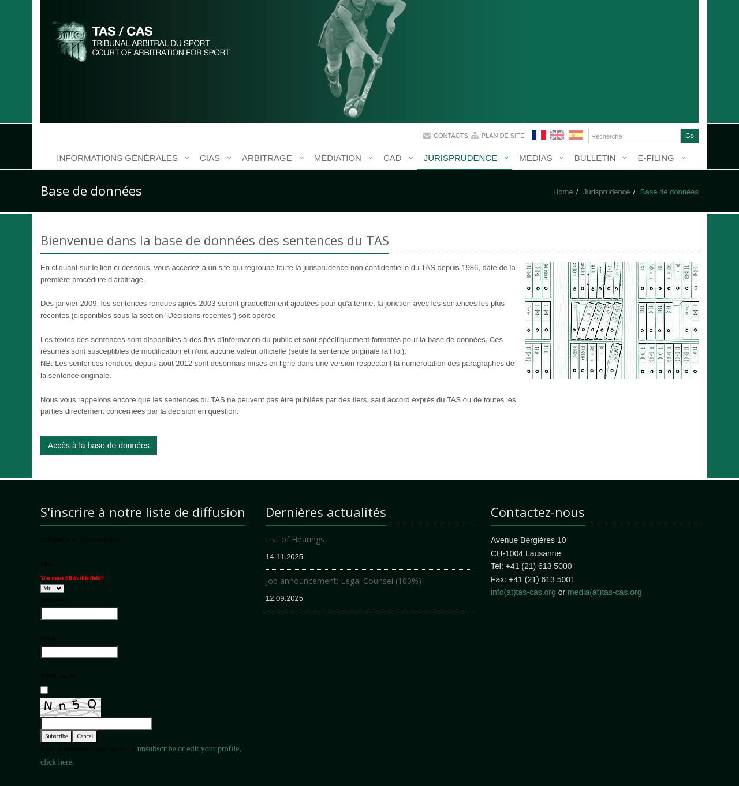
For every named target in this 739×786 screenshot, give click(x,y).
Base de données (669, 192)
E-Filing (655, 158)
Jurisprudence (461, 158)
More (141, 40)
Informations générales (117, 158)
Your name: (54, 599)
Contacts (451, 135)
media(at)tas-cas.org (604, 592)
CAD (392, 158)
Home (563, 192)
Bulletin (595, 158)
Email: (48, 638)
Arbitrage (267, 158)
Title (46, 564)
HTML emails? (59, 676)
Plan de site (503, 135)
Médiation (337, 158)
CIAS (210, 158)
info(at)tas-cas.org (523, 592)
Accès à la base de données (99, 445)
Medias (536, 158)
